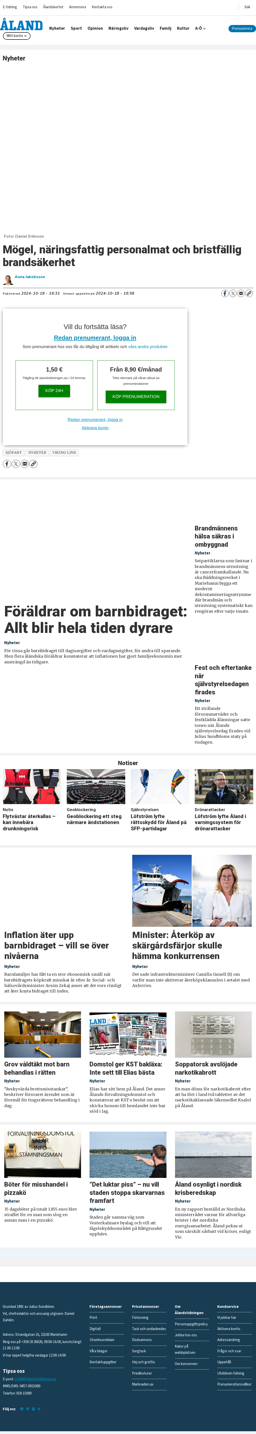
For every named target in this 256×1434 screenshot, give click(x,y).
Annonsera (77, 7)
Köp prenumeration (136, 396)
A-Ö (198, 28)
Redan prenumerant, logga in (95, 337)
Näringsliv (118, 28)
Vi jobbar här (226, 1317)
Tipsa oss (30, 7)
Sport (76, 28)
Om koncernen (186, 1364)
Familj (166, 28)
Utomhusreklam (102, 1340)
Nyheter (57, 28)
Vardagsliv (144, 28)
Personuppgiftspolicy (191, 1324)
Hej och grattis (143, 1362)
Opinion (95, 28)
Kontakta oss (102, 7)
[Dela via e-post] (241, 293)
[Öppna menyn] (247, 6)
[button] (243, 797)
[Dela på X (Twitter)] (233, 293)
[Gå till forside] (21, 24)
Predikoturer (142, 1373)
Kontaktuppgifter (103, 1362)
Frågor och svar (229, 1351)
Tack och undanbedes (149, 1329)
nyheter (37, 453)
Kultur (183, 28)
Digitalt (95, 1329)
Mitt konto (14, 35)
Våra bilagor (99, 1351)
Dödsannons (142, 1340)
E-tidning (10, 7)
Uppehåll (224, 1362)
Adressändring (228, 1340)
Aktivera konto (95, 428)
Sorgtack (139, 1351)
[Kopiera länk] (249, 293)
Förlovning (140, 1317)
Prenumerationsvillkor (234, 1384)
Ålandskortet (53, 7)
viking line (64, 453)
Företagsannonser (106, 1306)
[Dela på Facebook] (225, 293)
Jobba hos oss (186, 1335)
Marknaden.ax (143, 1384)
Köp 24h (54, 390)
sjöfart (14, 453)
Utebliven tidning (230, 1373)
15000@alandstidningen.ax (35, 1379)
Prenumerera (242, 28)
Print (93, 1317)
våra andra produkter (148, 346)
